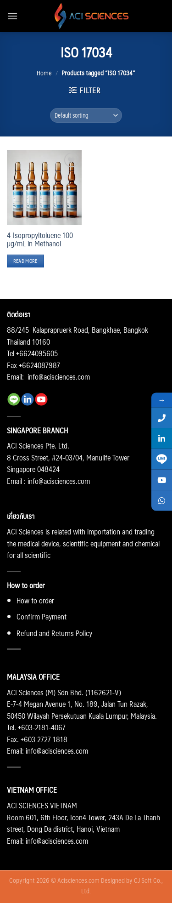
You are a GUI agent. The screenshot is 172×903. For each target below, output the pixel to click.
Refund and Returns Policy (54, 633)
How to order (35, 600)
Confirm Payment (42, 616)
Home (44, 72)
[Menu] (12, 16)
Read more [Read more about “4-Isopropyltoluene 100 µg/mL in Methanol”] (25, 260)
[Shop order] (86, 115)
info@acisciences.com (59, 376)
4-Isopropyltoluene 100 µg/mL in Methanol (40, 239)
